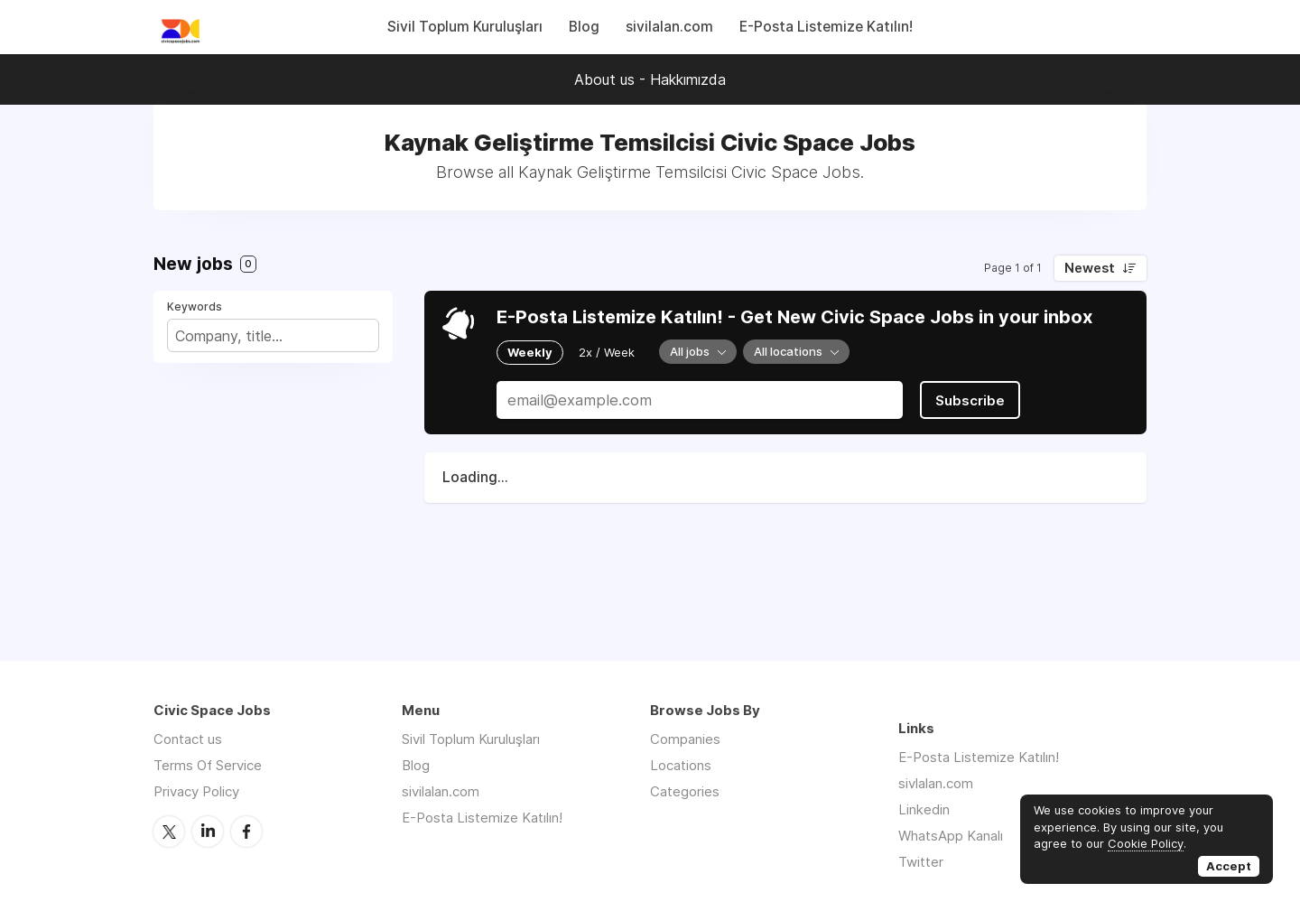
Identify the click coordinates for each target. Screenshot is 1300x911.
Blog (584, 26)
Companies (685, 739)
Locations (680, 765)
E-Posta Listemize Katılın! (826, 26)
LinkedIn (207, 831)
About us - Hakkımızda (650, 79)
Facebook (246, 831)
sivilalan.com (669, 26)
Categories (685, 791)
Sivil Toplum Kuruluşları (465, 26)
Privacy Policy (196, 791)
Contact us (187, 739)
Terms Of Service (207, 765)
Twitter (168, 831)
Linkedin (924, 809)
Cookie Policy (1146, 843)
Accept (1228, 866)
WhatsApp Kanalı (950, 835)
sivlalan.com (935, 783)
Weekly (529, 352)
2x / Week (607, 352)
